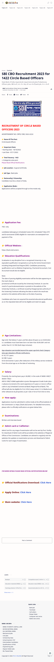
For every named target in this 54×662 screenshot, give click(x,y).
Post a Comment (27, 540)
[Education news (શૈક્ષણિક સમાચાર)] (38, 583)
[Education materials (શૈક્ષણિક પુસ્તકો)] (15, 583)
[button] (48, 2)
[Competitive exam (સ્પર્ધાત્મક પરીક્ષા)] (38, 579)
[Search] (51, 2)
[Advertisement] (27, 24)
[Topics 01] (5, 7)
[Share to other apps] (28, 94)
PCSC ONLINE (17, 656)
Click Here (45, 482)
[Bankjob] (15, 579)
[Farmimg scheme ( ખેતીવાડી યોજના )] (15, 588)
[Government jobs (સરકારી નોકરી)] (38, 588)
